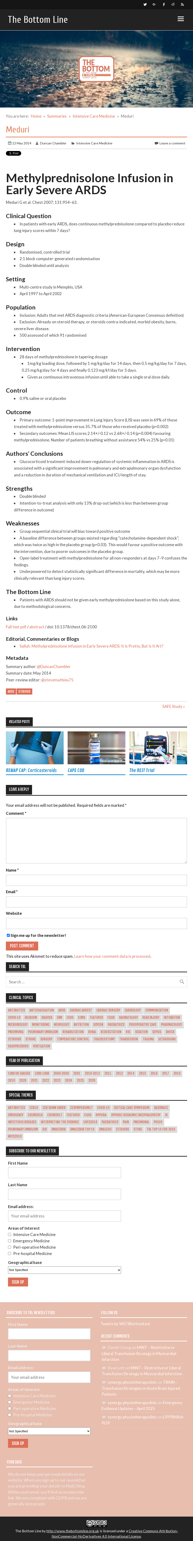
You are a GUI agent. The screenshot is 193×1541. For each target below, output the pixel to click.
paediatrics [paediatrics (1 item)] (110, 1122)
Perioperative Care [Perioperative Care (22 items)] (142, 1025)
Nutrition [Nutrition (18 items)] (81, 1025)
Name (12, 870)
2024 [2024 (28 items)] (68, 1080)
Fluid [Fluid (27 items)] (111, 1018)
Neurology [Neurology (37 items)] (61, 1025)
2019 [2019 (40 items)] (11, 1080)
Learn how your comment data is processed (112, 956)
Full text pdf (16, 626)
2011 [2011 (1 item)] (107, 1073)
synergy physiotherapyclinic (132, 1382)
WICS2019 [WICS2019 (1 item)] (14, 1136)
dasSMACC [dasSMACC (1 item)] (161, 1108)
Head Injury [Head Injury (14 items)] (150, 1018)
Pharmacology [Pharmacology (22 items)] (171, 1025)
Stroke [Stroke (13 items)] (30, 1039)
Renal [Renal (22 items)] (92, 1032)
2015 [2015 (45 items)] (142, 1073)
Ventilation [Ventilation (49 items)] (41, 1046)
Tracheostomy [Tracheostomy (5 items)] (104, 1039)
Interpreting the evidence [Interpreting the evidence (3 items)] (60, 1122)
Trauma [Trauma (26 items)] (148, 1039)
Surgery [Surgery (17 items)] (46, 1039)
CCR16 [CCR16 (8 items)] (33, 1108)
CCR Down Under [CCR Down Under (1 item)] (54, 1108)
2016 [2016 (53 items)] (154, 1073)
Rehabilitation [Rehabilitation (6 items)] (73, 1032)
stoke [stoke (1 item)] (138, 1129)
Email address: (21, 1206)
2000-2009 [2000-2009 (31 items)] (61, 1073)
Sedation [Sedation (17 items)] (141, 1032)
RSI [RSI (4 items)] (44, 1129)
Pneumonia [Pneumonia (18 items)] (16, 1032)
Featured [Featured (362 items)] (96, 1018)
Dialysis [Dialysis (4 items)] (46, 1018)
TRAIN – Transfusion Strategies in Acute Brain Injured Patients (141, 1388)
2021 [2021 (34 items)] (34, 1080)
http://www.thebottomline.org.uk (72, 1531)
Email (12, 892)
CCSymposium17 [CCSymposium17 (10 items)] (81, 1108)
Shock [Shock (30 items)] (170, 1032)
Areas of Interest (24, 1228)
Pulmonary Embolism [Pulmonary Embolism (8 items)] (23, 1129)
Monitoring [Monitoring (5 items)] (40, 1025)
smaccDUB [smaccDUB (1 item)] (58, 1129)
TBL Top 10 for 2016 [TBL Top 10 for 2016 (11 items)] (161, 1129)
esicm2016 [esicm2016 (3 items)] (35, 1115)
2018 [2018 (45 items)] (176, 1073)
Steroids (24, 691)
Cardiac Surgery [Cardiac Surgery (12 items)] (108, 1010)
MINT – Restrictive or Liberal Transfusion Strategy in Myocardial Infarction (139, 1353)
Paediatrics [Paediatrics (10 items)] (116, 1025)
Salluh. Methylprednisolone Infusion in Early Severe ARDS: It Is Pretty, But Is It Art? (91, 646)
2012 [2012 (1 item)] (119, 1073)
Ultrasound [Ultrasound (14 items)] (167, 1039)
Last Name (17, 1184)
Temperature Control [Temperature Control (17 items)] (73, 1039)
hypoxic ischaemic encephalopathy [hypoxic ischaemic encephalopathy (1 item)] (135, 1115)
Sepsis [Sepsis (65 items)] (156, 1032)
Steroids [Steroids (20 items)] (14, 1039)
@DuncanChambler (54, 666)
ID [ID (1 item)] (166, 1115)
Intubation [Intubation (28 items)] (172, 1018)
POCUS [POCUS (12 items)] (158, 1122)
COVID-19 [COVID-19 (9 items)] (103, 1108)
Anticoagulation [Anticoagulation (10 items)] (41, 1010)
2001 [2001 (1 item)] (76, 1073)
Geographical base (25, 1262)
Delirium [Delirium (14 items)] (31, 1018)
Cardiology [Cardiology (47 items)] (133, 1010)
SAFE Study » (173, 706)
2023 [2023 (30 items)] (57, 1080)
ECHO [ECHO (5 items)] (70, 1018)
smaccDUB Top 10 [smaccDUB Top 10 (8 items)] (82, 1129)
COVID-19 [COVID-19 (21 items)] (14, 1018)
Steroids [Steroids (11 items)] (122, 1129)
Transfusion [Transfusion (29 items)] (128, 1039)
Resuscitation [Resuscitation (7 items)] (111, 1032)
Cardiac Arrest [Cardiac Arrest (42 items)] (81, 1010)
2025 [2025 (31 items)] (80, 1080)
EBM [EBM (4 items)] (59, 1018)
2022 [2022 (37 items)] (45, 1080)
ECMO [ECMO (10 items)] (81, 1018)
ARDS (11, 691)
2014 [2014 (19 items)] (131, 1073)
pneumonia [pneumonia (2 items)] (141, 1122)
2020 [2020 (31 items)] (22, 1080)
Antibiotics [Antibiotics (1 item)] (16, 1108)
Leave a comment (172, 143)
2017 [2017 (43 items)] (165, 1073)
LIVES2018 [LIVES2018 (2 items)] (90, 1122)
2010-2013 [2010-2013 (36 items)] (92, 1073)
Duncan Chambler (53, 143)
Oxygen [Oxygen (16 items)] (98, 1025)
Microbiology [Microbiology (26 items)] (18, 1025)
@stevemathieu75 (57, 679)
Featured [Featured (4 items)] (73, 1115)
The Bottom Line (38, 19)
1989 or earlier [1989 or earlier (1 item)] (19, 1073)
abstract (36, 626)
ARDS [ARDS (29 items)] (61, 1010)
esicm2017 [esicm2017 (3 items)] (54, 1115)
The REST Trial (141, 770)
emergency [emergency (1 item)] (15, 1115)
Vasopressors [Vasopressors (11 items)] (18, 1046)
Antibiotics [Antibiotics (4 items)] (16, 1010)
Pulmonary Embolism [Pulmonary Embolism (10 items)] (43, 1032)
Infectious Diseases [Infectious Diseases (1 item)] (22, 1122)
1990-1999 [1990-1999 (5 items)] (42, 1073)
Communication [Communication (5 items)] (156, 1010)
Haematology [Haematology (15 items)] (128, 1018)
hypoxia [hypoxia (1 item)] (101, 1115)
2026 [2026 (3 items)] (91, 1080)
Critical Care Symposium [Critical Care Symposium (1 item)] (131, 1108)
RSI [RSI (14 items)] (128, 1032)
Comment (16, 813)
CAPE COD (76, 770)
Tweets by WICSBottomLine (125, 1323)
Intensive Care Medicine (94, 143)
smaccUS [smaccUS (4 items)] (105, 1129)
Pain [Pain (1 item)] (126, 1122)
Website (14, 913)
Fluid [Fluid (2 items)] (87, 1115)
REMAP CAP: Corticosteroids (31, 770)
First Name (18, 1163)
